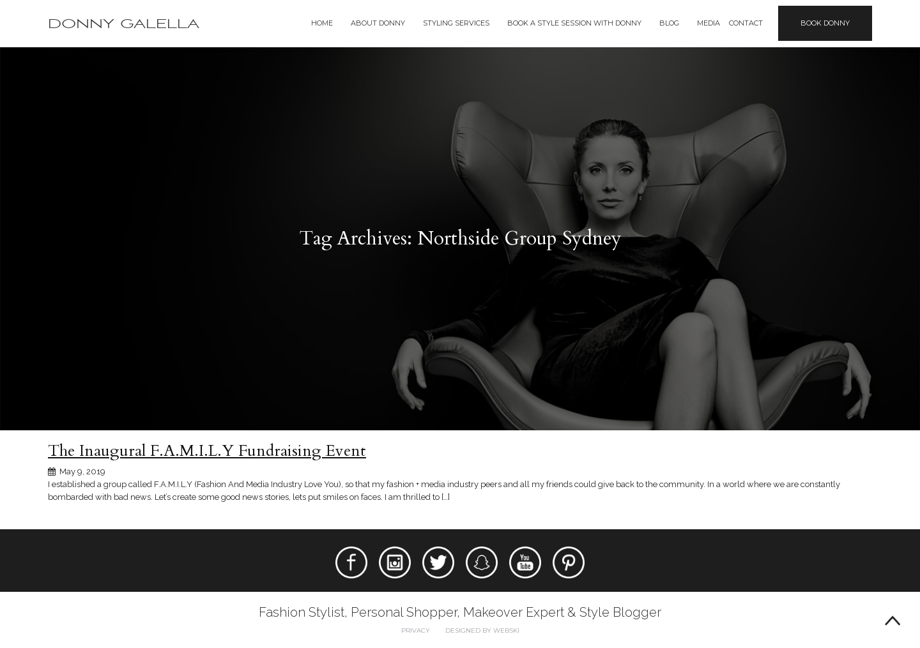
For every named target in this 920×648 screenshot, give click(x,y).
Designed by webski (482, 630)
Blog (669, 23)
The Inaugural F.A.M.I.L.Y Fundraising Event (207, 451)
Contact (746, 23)
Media (708, 23)
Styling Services (456, 23)
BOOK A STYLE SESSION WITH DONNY (574, 23)
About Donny (378, 23)
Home (322, 23)
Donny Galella (123, 24)
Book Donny (825, 23)
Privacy (415, 630)
